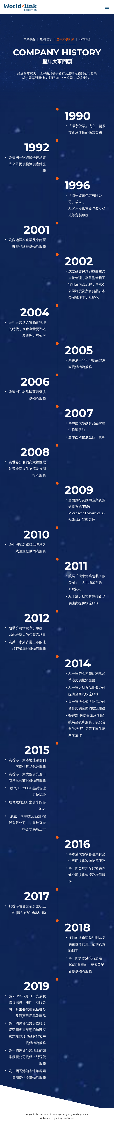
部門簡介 (84, 39)
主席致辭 (29, 39)
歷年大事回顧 (65, 39)
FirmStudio (68, 1118)
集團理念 (46, 39)
